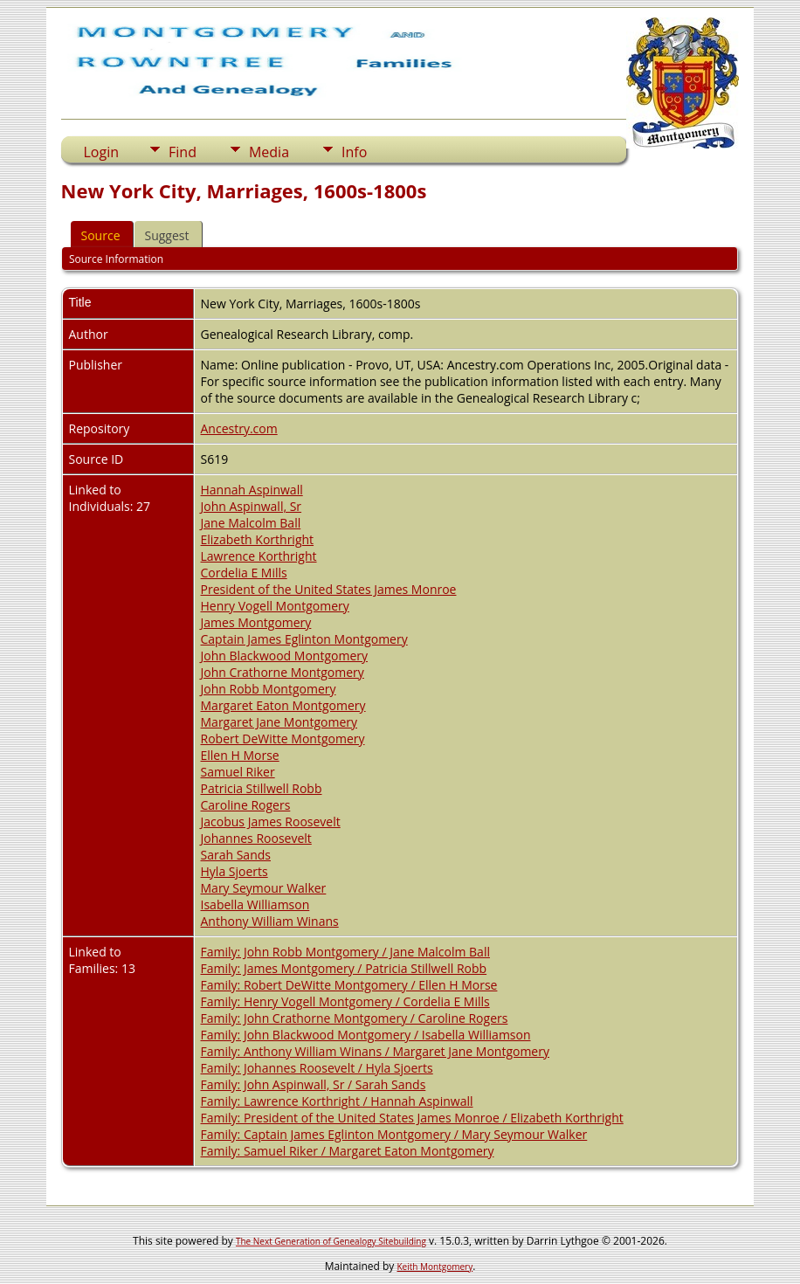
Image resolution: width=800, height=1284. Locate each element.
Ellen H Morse (240, 755)
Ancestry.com (239, 428)
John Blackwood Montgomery (284, 655)
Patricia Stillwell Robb (261, 788)
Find (183, 152)
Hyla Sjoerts (234, 871)
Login (102, 152)
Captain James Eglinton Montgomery (304, 639)
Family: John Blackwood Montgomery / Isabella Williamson (366, 1034)
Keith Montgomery (435, 1266)
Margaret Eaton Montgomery (283, 705)
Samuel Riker (238, 771)
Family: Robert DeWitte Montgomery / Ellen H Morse (349, 985)
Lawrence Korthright (259, 556)
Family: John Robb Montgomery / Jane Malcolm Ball (345, 951)
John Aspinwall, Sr (251, 506)
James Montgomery (256, 622)
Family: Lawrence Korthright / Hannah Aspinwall (337, 1101)
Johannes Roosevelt (256, 838)
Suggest (167, 235)
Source (101, 235)
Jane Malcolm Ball (251, 522)
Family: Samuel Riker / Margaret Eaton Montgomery (347, 1150)
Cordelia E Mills (244, 572)
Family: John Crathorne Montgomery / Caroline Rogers (354, 1018)
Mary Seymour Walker (264, 888)
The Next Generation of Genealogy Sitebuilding (331, 1241)
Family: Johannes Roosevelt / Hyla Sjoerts (317, 1068)
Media (269, 152)
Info (354, 152)
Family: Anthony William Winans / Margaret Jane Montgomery (375, 1051)
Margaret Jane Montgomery (279, 722)
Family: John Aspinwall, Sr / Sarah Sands (313, 1084)
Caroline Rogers (246, 805)
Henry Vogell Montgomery (275, 605)
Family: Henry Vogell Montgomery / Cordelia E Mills (345, 1001)
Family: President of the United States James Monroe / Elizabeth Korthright (412, 1117)
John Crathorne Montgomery (282, 672)
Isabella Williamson (255, 904)
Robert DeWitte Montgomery (283, 738)
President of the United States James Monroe (329, 589)
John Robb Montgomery (268, 688)
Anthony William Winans (270, 921)
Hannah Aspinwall (252, 489)
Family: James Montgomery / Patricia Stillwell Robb (344, 968)
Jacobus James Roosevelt (271, 821)
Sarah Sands (236, 854)
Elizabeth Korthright (257, 539)
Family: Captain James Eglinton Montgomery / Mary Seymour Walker (394, 1134)
